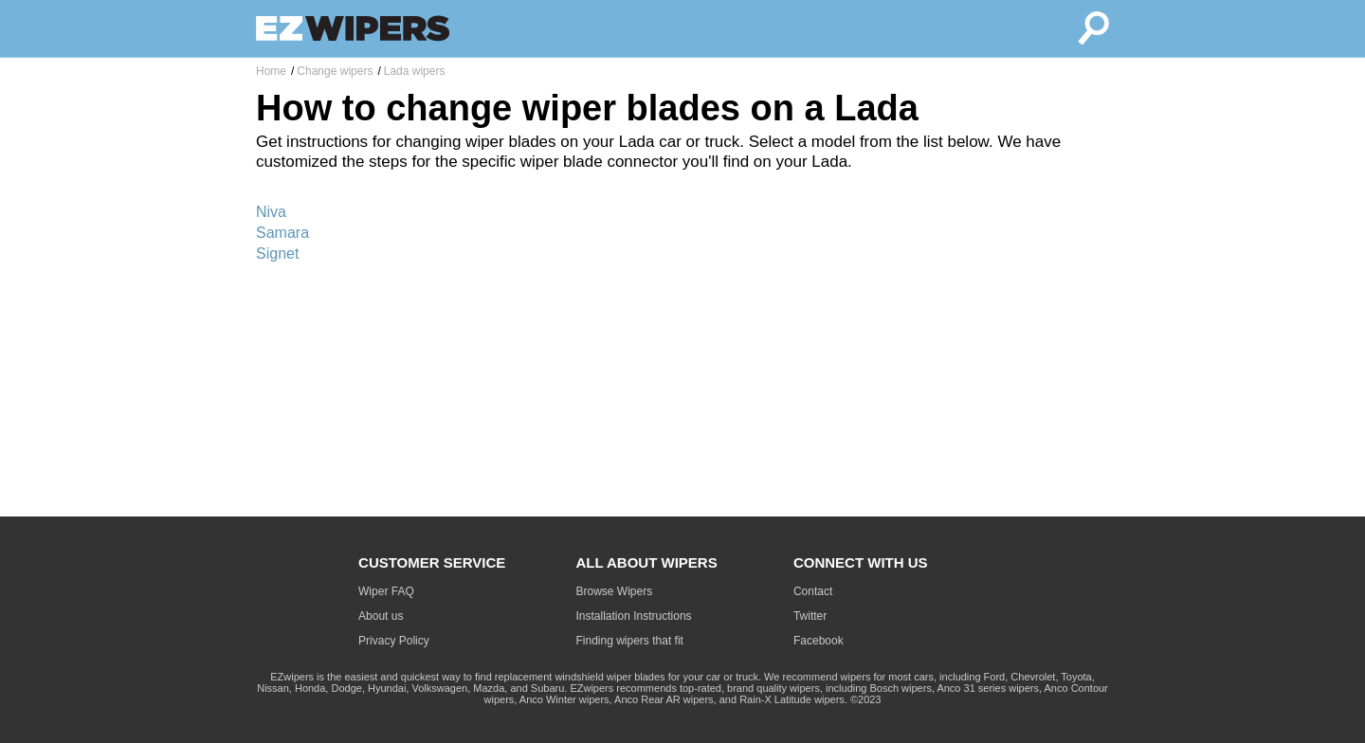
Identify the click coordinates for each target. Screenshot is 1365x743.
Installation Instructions (634, 616)
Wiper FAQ (386, 591)
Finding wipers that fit (629, 640)
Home (271, 71)
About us (380, 616)
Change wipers (335, 71)
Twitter (810, 616)
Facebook (818, 640)
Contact (812, 591)
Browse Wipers (614, 591)
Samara (282, 233)
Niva (271, 212)
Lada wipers (415, 71)
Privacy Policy (393, 640)
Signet (277, 253)
